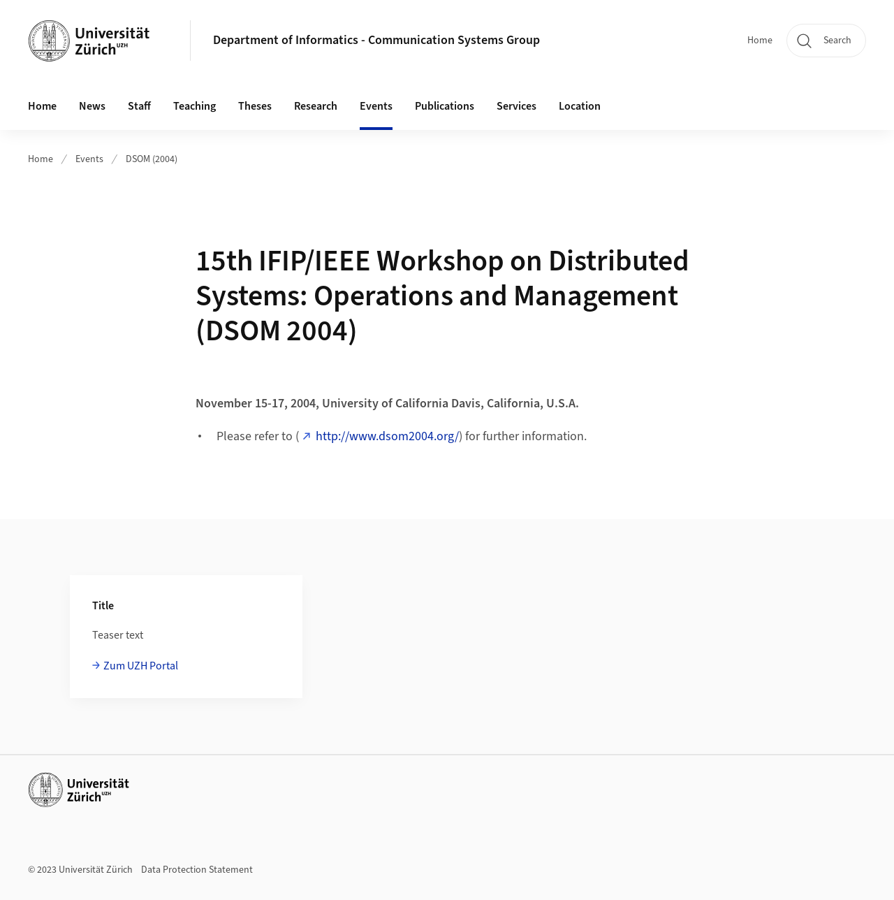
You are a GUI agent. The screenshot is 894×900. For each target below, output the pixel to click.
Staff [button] (139, 106)
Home (759, 41)
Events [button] (376, 106)
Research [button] (315, 106)
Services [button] (516, 106)
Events (89, 159)
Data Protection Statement (197, 870)
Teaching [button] (194, 106)
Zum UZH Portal (140, 666)
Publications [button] (444, 106)
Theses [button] (255, 106)
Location (580, 106)
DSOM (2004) (151, 159)
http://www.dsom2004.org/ (387, 436)
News (92, 106)
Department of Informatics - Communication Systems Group (376, 40)
